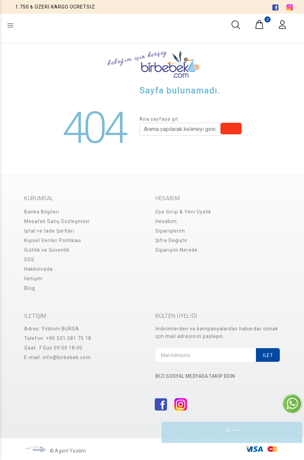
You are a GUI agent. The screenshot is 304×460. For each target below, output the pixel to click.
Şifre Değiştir (171, 240)
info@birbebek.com (67, 357)
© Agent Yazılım (68, 451)
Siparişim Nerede (176, 250)
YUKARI (291, 432)
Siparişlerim (170, 231)
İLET (268, 355)
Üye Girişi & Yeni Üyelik (183, 211)
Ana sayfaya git (158, 119)
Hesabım (166, 221)
